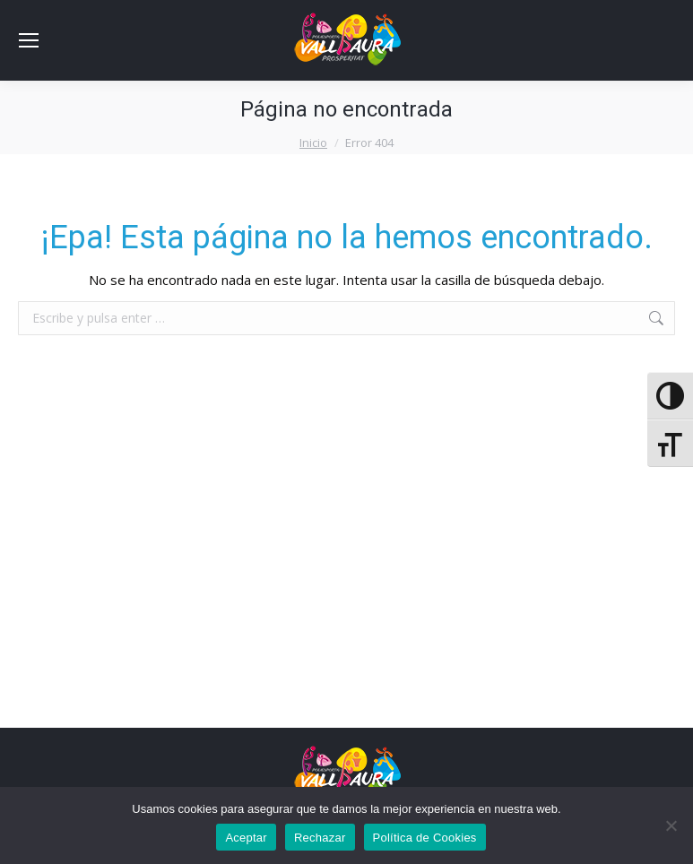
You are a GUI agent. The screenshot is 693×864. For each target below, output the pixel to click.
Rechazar (320, 837)
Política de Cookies (425, 837)
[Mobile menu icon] (28, 40)
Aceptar (246, 837)
